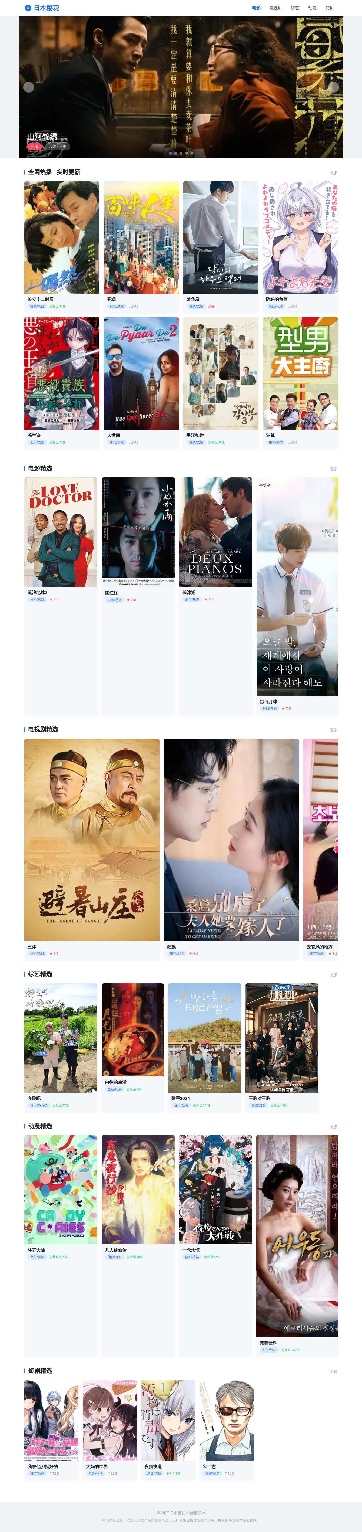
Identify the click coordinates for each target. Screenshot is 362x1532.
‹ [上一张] (28, 87)
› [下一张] (333, 87)
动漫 (312, 8)
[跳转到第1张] (170, 153)
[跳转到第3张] (181, 153)
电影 (256, 8)
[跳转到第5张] (192, 153)
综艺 (295, 8)
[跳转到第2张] (175, 153)
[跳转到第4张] (186, 153)
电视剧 (275, 8)
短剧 (330, 8)
